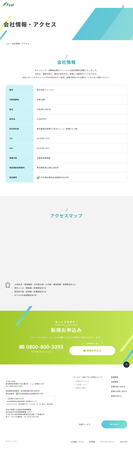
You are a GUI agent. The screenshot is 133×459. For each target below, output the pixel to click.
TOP (8, 49)
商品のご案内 (81, 394)
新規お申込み (116, 402)
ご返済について (82, 390)
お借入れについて (82, 387)
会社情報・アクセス (77, 448)
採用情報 (114, 387)
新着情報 (114, 383)
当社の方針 (123, 448)
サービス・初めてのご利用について (87, 383)
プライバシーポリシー (107, 448)
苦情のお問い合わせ (119, 397)
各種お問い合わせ (118, 392)
